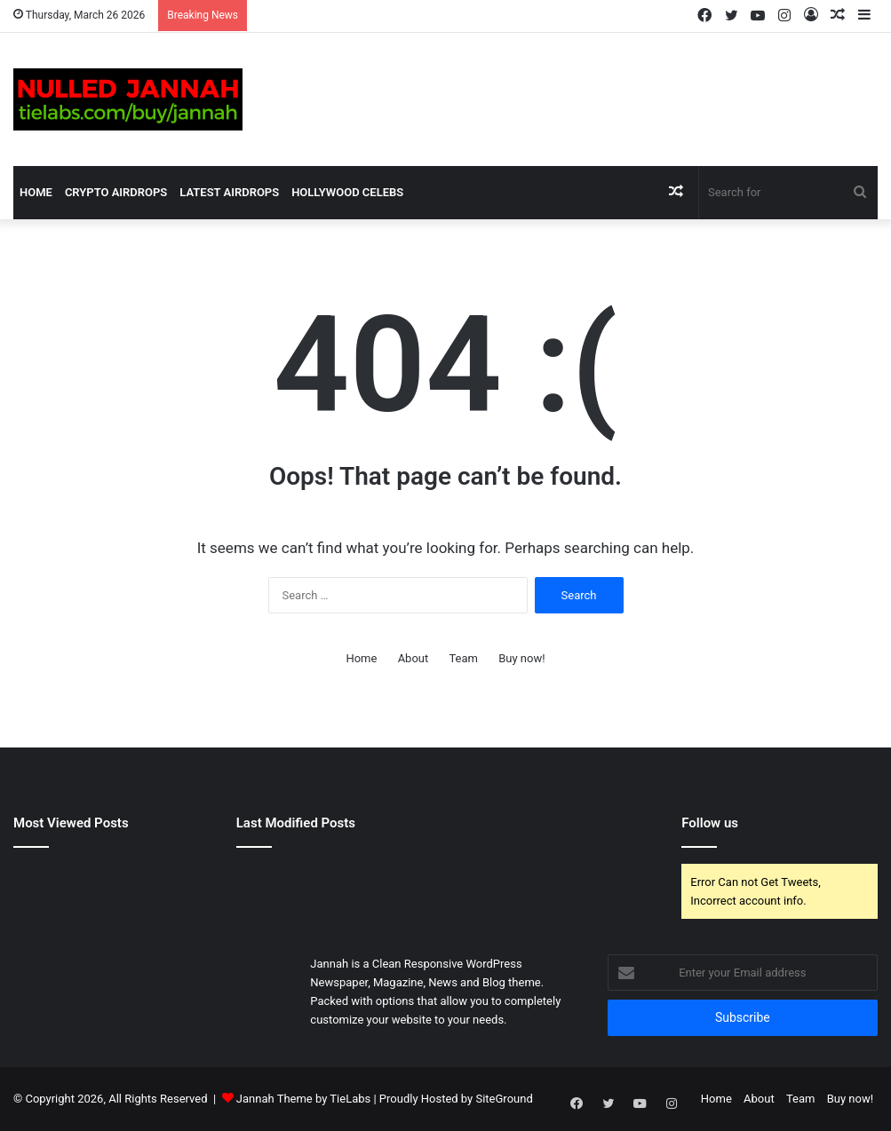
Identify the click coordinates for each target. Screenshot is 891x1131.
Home (36, 192)
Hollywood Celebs (347, 192)
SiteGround (503, 1098)
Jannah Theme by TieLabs (303, 1098)
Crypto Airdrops (116, 192)
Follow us (709, 823)
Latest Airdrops (229, 192)
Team (463, 658)
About (413, 658)
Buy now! (521, 658)
